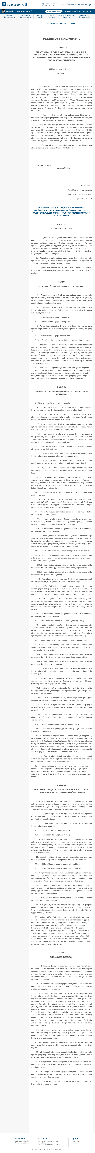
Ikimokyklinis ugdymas (54, 11)
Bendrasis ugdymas (70, 11)
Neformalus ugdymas (85, 11)
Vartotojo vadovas (51, 4)
